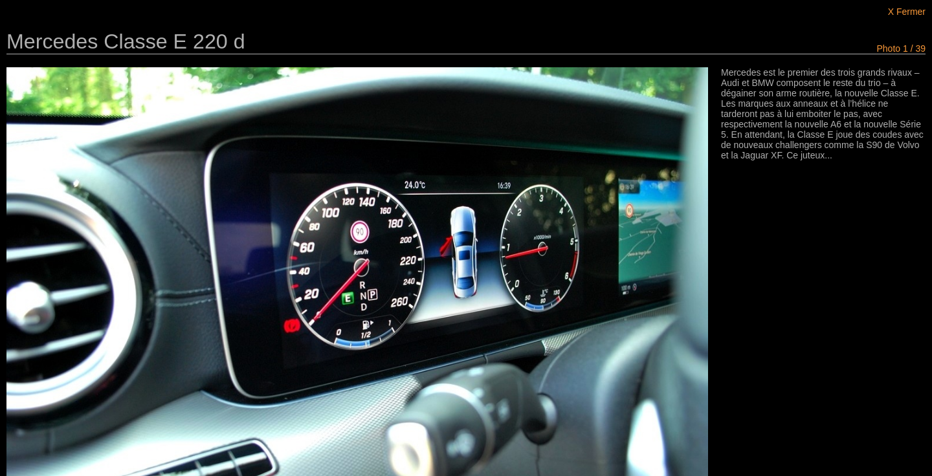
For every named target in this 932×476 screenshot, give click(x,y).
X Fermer (907, 11)
